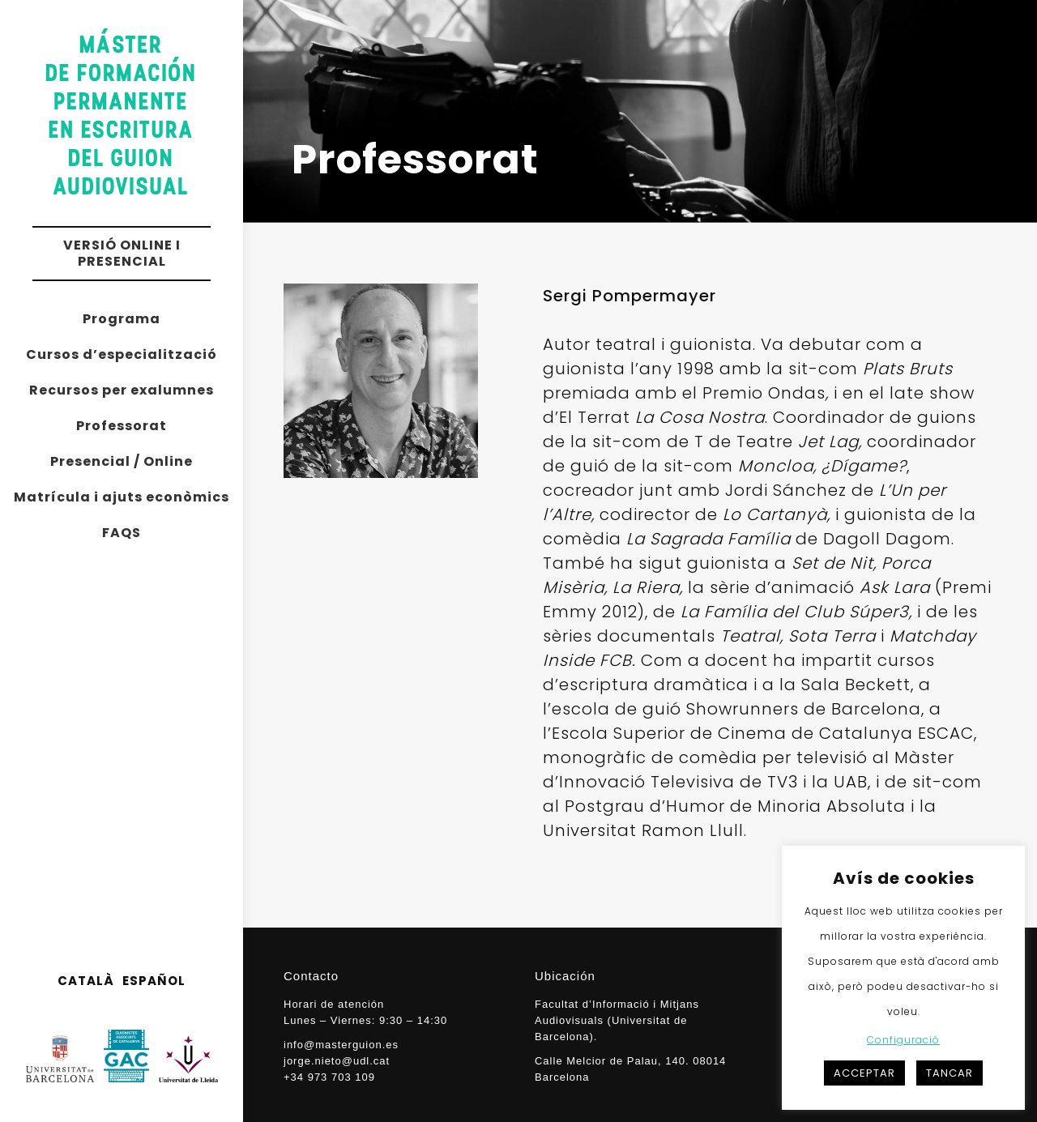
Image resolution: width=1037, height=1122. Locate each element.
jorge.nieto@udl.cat (337, 1061)
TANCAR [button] (949, 1073)
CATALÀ (86, 980)
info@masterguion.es (341, 1045)
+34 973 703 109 (329, 1077)
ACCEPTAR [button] (864, 1073)
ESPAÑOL (154, 980)
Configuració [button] (903, 1040)
